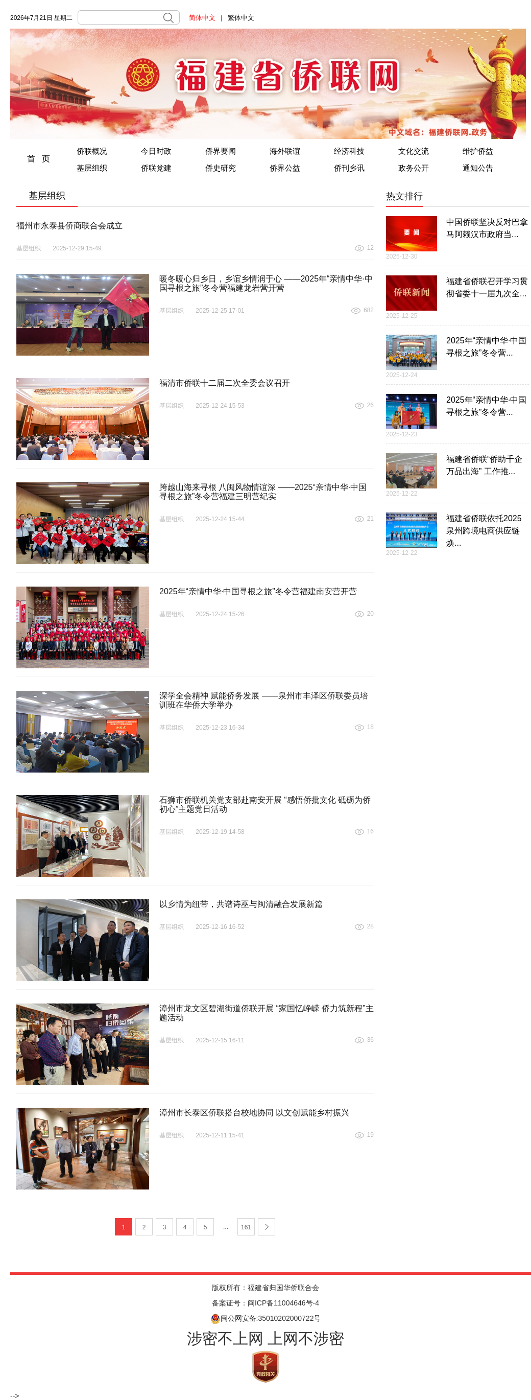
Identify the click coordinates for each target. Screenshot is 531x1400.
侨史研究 (220, 168)
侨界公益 (285, 168)
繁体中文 (241, 17)
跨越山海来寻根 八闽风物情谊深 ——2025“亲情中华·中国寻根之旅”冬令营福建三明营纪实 (263, 492)
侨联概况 (92, 151)
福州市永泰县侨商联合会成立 (69, 225)
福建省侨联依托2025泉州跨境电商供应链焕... (484, 530)
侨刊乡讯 (349, 168)
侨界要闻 (220, 151)
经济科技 (349, 151)
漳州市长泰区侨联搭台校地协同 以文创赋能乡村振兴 (254, 1112)
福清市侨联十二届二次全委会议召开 (224, 383)
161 (246, 1227)
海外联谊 (285, 151)
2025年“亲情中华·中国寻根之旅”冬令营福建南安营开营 (258, 591)
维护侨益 (478, 151)
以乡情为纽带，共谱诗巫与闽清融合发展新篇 (241, 904)
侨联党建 (156, 168)
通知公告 (478, 168)
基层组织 (92, 168)
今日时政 (156, 151)
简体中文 (202, 17)
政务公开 (413, 168)
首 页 (38, 158)
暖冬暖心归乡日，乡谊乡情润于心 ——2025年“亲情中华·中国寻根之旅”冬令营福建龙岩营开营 (266, 283)
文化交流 (413, 151)
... (225, 1226)
